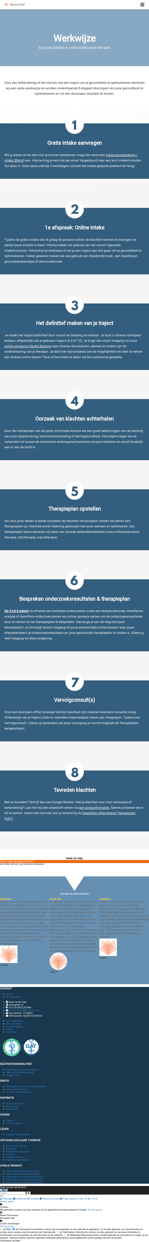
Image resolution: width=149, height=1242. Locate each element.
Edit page (6, 1198)
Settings (34, 1198)
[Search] (28, 1193)
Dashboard (20, 1198)
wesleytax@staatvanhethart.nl (24, 1010)
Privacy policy (95, 1209)
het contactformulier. (94, 807)
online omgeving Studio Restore (27, 346)
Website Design (50, 1198)
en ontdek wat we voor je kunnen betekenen (22, 864)
